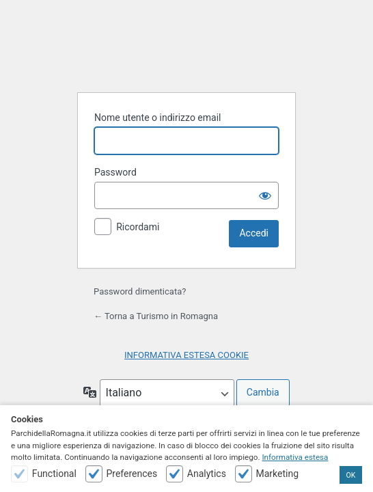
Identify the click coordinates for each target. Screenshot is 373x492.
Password (115, 172)
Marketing (277, 473)
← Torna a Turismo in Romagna (156, 316)
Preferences (131, 473)
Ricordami (137, 226)
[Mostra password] (265, 195)
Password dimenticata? (140, 291)
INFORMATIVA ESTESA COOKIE (186, 355)
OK (351, 475)
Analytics (206, 473)
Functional (54, 473)
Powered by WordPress (186, 47)
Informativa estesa (295, 457)
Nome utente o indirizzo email (157, 117)
